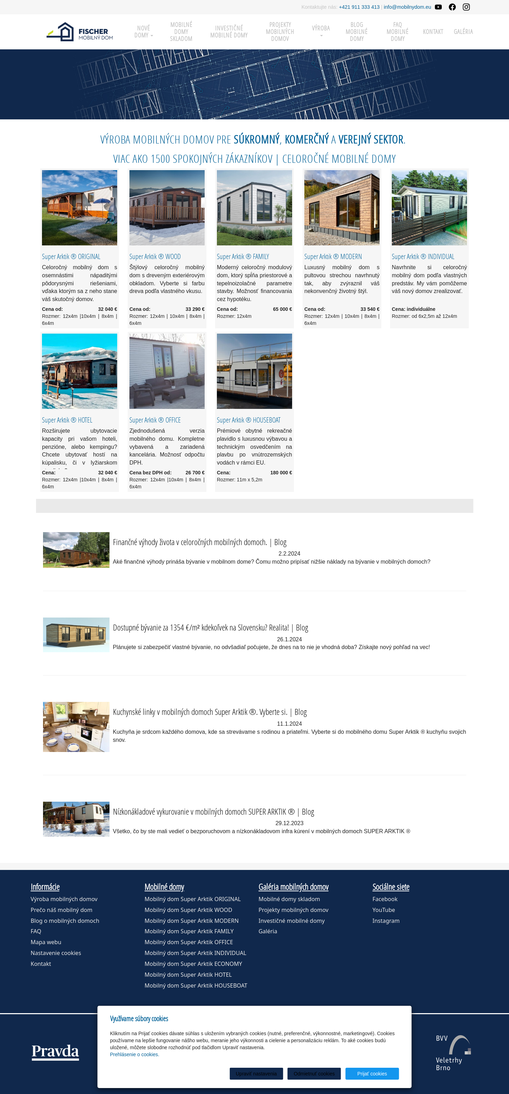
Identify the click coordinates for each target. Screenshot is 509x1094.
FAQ (36, 931)
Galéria (463, 32)
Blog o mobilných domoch (65, 921)
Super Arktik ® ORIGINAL (71, 256)
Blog (280, 541)
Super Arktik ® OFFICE (155, 419)
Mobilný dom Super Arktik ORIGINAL (192, 899)
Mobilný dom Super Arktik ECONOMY (193, 964)
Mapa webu (46, 942)
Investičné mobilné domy (229, 31)
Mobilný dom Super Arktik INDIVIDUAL (195, 953)
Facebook (385, 899)
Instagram (386, 921)
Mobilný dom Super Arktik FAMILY (189, 931)
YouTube (384, 910)
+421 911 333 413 (359, 7)
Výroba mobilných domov (64, 899)
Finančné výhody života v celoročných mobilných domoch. (190, 541)
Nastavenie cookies (56, 953)
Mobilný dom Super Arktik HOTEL (188, 974)
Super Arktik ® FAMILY (243, 256)
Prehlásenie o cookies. (135, 1054)
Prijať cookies (372, 1073)
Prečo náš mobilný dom (62, 910)
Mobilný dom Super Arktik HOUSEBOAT (195, 985)
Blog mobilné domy (357, 32)
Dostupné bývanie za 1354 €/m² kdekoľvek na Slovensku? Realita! (201, 627)
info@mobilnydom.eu (407, 7)
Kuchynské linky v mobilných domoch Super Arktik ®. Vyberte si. (200, 711)
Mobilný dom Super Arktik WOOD (188, 910)
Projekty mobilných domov (280, 32)
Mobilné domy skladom (181, 32)
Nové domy (143, 31)
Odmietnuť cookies (314, 1073)
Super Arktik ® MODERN (333, 256)
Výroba (321, 30)
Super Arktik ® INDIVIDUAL (423, 256)
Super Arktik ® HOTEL (67, 419)
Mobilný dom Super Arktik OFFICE (188, 942)
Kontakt (433, 32)
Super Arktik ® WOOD (155, 256)
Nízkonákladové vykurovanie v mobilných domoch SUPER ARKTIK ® (204, 811)
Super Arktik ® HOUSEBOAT (249, 419)
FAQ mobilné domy (398, 32)
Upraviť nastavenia (256, 1073)
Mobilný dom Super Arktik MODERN (191, 921)
